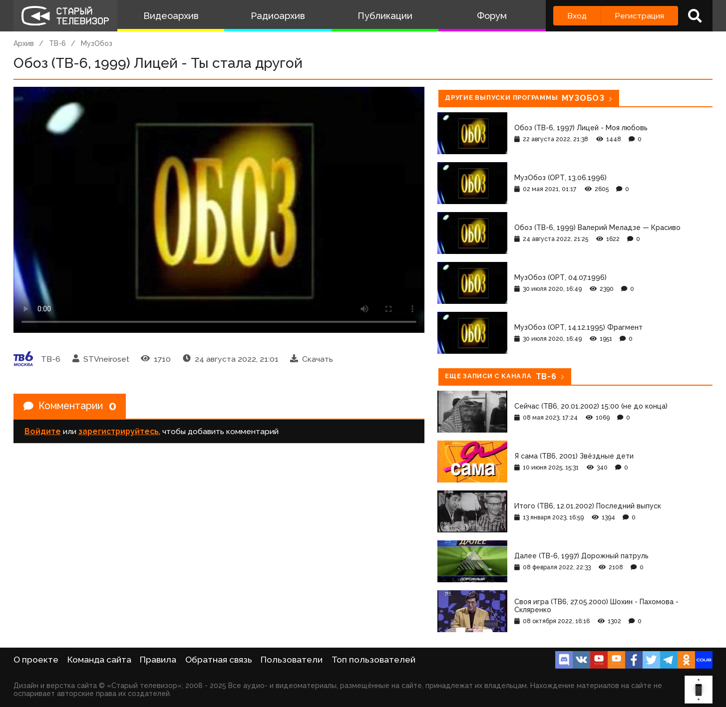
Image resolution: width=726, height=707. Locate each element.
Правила (158, 660)
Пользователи (292, 660)
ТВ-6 (57, 43)
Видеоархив (171, 15)
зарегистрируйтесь (118, 432)
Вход (577, 15)
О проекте (35, 660)
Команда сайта (99, 660)
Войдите (42, 432)
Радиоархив (278, 15)
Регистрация (639, 15)
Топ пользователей (373, 660)
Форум (492, 15)
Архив (23, 43)
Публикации (385, 15)
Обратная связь (218, 660)
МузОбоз (96, 43)
